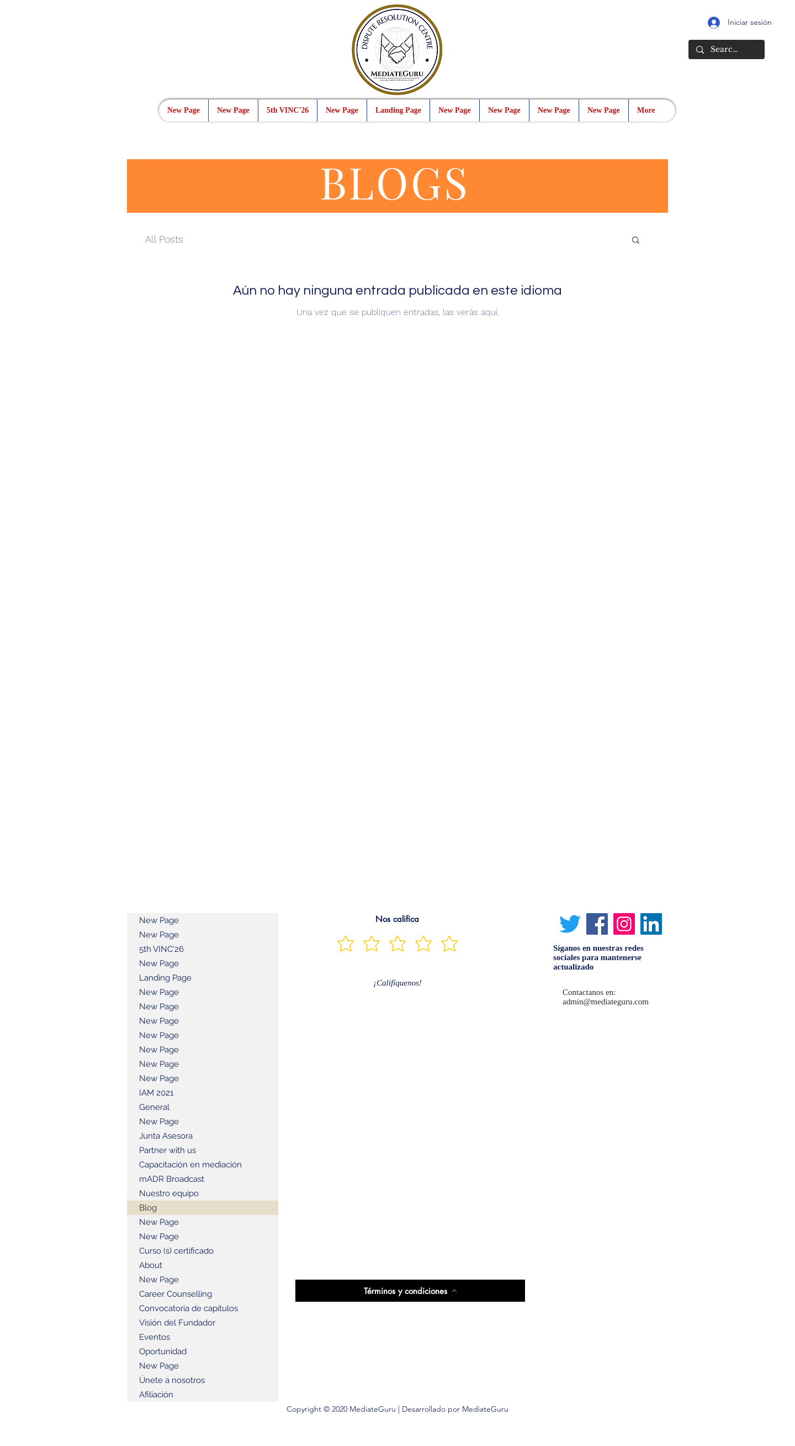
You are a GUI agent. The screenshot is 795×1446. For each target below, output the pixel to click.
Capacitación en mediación (190, 1165)
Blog (148, 1208)
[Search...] (726, 50)
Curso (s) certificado (176, 1251)
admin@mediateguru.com (606, 1001)
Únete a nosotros (172, 1380)
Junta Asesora (166, 1136)
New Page (159, 920)
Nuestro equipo (169, 1193)
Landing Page (165, 978)
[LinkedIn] (651, 924)
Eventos (154, 1337)
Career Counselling (175, 1294)
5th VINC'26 (161, 949)
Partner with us (167, 1150)
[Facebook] (597, 924)
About (150, 1265)
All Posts (164, 239)
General (154, 1107)
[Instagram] (624, 924)
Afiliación (156, 1395)
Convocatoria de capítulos (188, 1308)
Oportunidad (163, 1351)
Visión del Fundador (177, 1323)
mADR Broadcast (171, 1179)
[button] (635, 241)
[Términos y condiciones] (410, 1291)
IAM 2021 (156, 1093)
